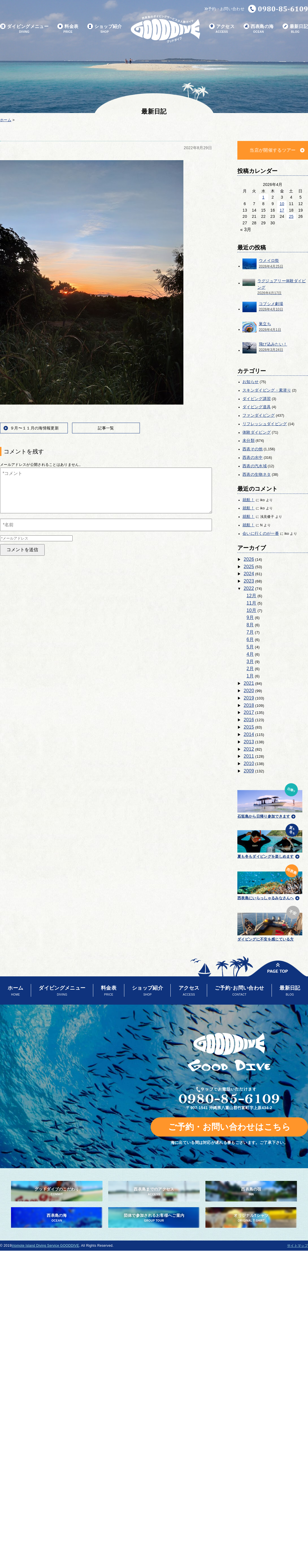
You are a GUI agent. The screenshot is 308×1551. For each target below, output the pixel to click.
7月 (250, 632)
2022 (249, 588)
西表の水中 (252, 457)
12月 (252, 595)
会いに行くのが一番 (260, 533)
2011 (249, 756)
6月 (250, 639)
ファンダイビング (258, 415)
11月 (252, 603)
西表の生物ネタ (256, 474)
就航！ (248, 500)
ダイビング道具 (256, 407)
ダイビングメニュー (24, 28)
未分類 (248, 440)
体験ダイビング (256, 432)
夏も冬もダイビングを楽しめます (269, 840)
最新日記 (295, 28)
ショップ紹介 (104, 28)
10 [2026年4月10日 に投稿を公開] (282, 203)
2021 (249, 683)
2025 (249, 566)
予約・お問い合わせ (224, 8)
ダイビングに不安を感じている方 (269, 922)
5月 (250, 646)
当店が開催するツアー (273, 150)
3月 (250, 661)
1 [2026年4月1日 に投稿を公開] (263, 197)
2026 (249, 559)
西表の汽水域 (254, 466)
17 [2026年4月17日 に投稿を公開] (282, 210)
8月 (250, 624)
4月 (250, 654)
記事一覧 (106, 428)
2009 (249, 770)
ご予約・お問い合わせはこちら (229, 1126)
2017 (249, 712)
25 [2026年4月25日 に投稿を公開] (291, 216)
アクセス (222, 28)
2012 (249, 749)
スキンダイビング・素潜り (266, 390)
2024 (249, 573)
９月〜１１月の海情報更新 (34, 428)
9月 (250, 617)
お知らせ (250, 381)
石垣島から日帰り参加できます (269, 799)
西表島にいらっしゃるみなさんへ (269, 881)
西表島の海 (259, 28)
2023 (249, 581)
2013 (249, 741)
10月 (252, 610)
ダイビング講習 (256, 398)
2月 (250, 668)
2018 (249, 705)
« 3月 (245, 229)
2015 (249, 727)
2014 (249, 734)
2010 (249, 763)
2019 (249, 698)
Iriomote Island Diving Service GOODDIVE (45, 1246)
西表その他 (252, 449)
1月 (250, 676)
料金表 (67, 28)
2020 (249, 690)
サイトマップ (297, 1246)
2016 (249, 719)
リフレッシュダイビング (264, 424)
